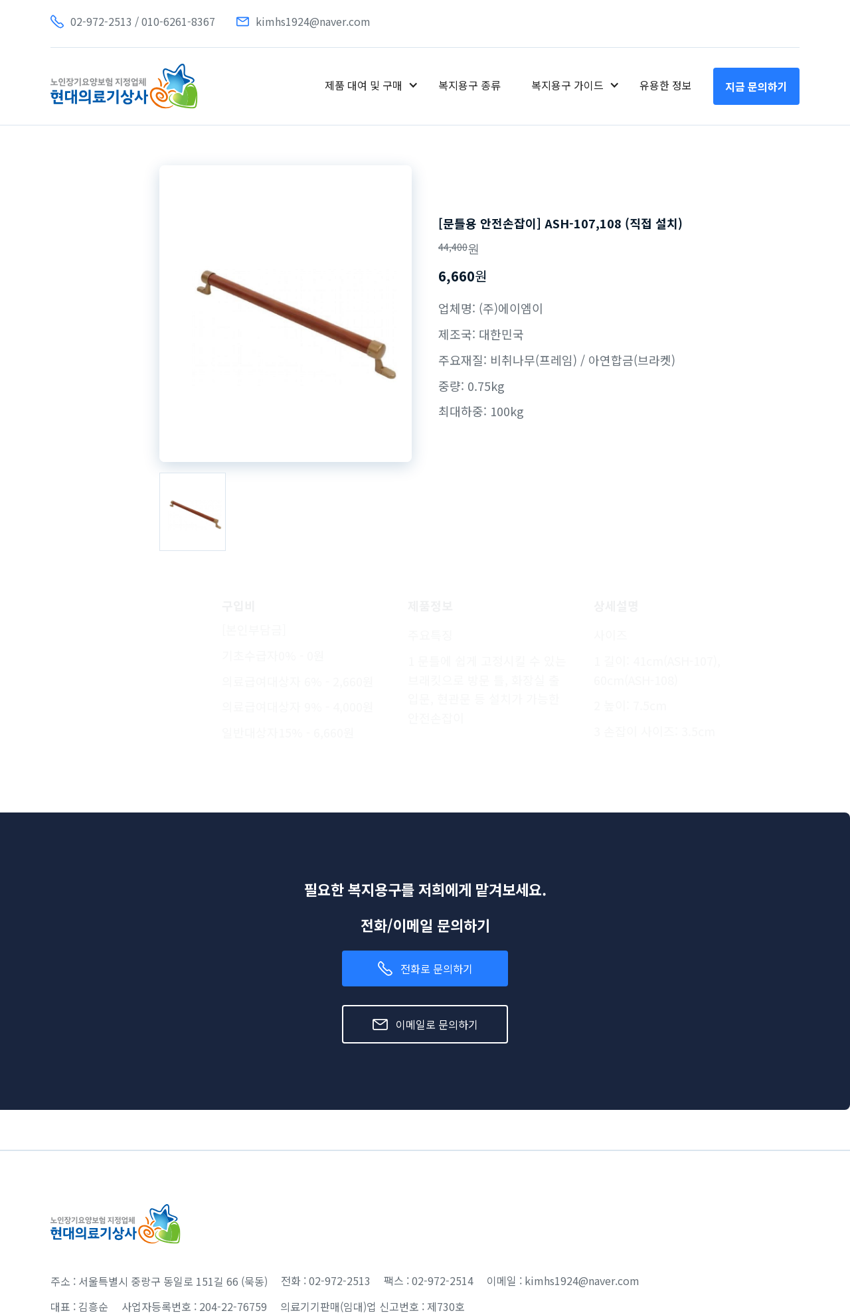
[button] (371, 85)
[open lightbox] (192, 511)
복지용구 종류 (469, 85)
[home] (124, 86)
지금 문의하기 (756, 86)
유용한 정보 (665, 85)
